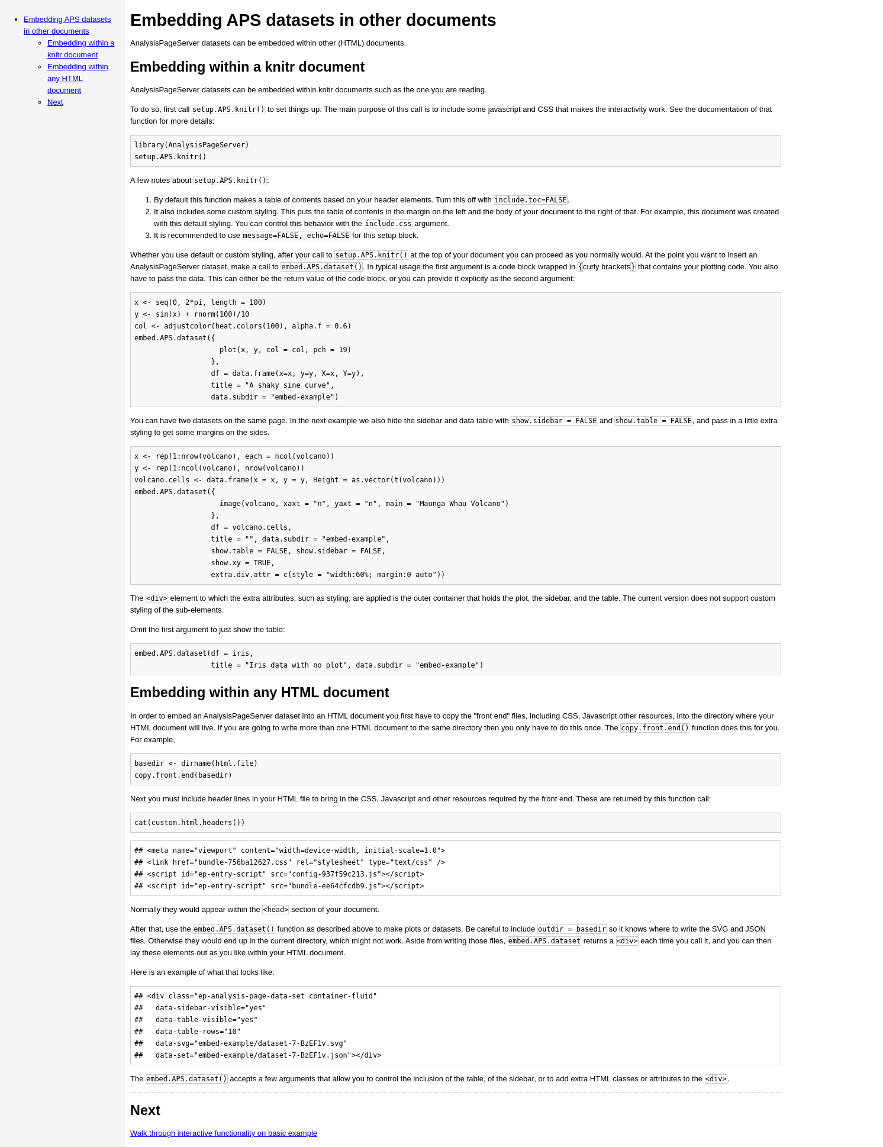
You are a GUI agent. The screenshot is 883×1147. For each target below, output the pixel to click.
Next (55, 102)
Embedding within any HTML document (77, 78)
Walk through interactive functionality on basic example (223, 1133)
